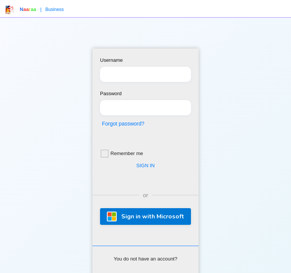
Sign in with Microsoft (145, 216)
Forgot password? (123, 124)
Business (54, 9)
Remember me (122, 153)
